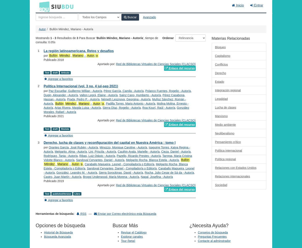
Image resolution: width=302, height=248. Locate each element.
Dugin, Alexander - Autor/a (61, 95)
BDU (43, 6)
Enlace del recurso (180, 68)
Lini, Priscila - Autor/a (102, 151)
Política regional (225, 159)
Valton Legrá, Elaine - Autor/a (98, 95)
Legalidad (221, 99)
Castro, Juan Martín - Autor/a (62, 176)
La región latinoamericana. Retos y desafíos (79, 51)
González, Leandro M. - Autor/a (76, 172)
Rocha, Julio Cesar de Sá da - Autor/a (169, 172)
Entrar (256, 5)
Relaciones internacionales (232, 176)
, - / (73, 56)
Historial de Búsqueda (58, 232)
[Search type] (99, 17)
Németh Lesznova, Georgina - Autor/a (125, 99)
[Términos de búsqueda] (57, 17)
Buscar (130, 17)
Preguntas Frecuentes (212, 236)
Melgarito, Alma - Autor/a (71, 151)
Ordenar (168, 38)
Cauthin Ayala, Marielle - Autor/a (139, 151)
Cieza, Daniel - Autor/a (176, 151)
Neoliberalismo (224, 133)
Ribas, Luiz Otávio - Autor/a (97, 155)
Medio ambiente (225, 124)
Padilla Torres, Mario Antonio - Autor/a (130, 103)
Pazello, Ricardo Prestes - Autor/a (139, 155)
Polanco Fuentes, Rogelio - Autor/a (168, 91)
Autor (42, 29)
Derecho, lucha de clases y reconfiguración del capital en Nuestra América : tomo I (110, 142)
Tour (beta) (128, 241)
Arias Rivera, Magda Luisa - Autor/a (78, 107)
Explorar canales (132, 236)
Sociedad (221, 185)
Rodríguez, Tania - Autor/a (61, 155)
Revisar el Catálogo (134, 232)
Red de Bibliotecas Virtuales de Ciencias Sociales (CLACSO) (155, 64)
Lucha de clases (225, 107)
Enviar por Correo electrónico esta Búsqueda (125, 213)
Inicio (238, 5)
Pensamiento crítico (228, 142)
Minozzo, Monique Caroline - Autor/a (123, 147)
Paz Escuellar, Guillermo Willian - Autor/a (75, 91)
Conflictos (221, 64)
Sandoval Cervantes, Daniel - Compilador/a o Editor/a (122, 168)
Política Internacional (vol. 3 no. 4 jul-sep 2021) (81, 86)
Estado (219, 81)
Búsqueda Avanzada (57, 236)
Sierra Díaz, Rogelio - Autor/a (122, 107)
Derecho (220, 73)
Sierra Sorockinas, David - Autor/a (121, 172)
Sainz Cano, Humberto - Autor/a (140, 95)
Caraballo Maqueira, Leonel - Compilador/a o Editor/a (119, 164)
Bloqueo (220, 47)
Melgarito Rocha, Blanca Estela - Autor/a (152, 160)
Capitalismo (222, 56)
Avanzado (149, 17)
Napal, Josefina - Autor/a (157, 176)
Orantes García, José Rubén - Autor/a (73, 147)
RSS (81, 213)
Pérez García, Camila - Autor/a (124, 91)
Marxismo (221, 116)
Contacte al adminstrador (214, 241)
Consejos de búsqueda (213, 232)
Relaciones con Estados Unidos (235, 167)
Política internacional (228, 150)
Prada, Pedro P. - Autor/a (83, 99)
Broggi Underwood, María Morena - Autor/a (111, 176)
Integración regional (228, 90)
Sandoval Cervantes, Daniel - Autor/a (100, 160)
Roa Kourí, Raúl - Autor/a (158, 107)
